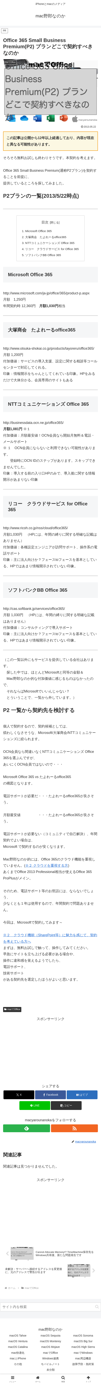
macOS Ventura (18, 1343)
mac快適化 (17, 1354)
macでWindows (83, 1354)
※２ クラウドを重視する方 (46, 867)
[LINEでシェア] (34, 1107)
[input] (50, 1308)
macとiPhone (18, 1360)
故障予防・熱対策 (83, 1365)
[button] (66, 1107)
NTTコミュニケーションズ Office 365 (50, 244)
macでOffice (12, 1011)
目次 (44, 222)
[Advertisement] (50, 1051)
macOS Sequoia (50, 1337)
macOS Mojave (50, 1348)
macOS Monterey (50, 1343)
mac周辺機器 (83, 1360)
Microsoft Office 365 (38, 231)
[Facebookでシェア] (50, 1096)
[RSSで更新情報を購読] (74, 1130)
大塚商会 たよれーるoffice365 (45, 237)
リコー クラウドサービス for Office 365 (52, 250)
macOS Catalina (18, 1348)
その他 (18, 1365)
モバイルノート (50, 1365)
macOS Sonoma (83, 1337)
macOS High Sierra (83, 1348)
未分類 (51, 1371)
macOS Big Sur (83, 1343)
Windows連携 (50, 1360)
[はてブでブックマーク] (82, 1096)
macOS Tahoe (17, 1337)
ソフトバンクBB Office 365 (43, 256)
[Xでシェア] (18, 1096)
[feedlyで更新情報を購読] (26, 1130)
